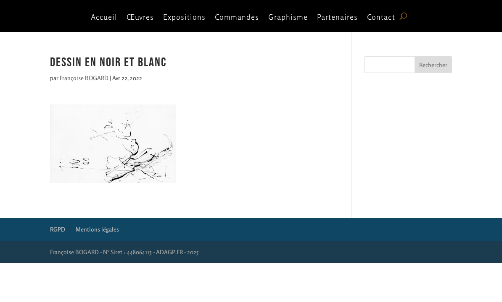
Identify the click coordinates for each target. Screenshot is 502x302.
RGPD (57, 229)
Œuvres (140, 17)
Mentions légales (97, 229)
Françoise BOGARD (84, 77)
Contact (381, 17)
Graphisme (288, 17)
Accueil (104, 17)
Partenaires (337, 17)
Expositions (184, 17)
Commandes (237, 17)
